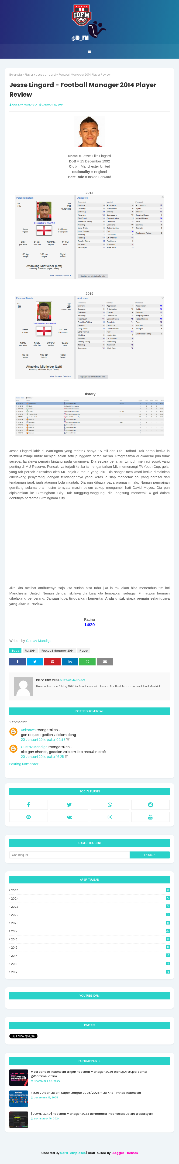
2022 (90, 915)
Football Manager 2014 (57, 651)
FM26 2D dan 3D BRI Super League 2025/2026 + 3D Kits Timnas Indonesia (86, 1092)
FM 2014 (30, 651)
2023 (90, 906)
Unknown (28, 730)
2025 (90, 890)
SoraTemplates (73, 1153)
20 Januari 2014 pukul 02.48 (43, 739)
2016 (90, 939)
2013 (90, 964)
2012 (90, 972)
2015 (90, 947)
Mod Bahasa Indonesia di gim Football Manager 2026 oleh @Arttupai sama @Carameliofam (89, 1074)
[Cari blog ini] (69, 854)
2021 (90, 923)
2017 (90, 931)
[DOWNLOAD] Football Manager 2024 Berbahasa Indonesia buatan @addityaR (92, 1113)
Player (29, 75)
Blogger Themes (124, 1153)
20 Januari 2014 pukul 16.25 (43, 756)
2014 (90, 955)
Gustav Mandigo (24, 104)
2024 (90, 898)
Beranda (15, 75)
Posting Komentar (23, 764)
